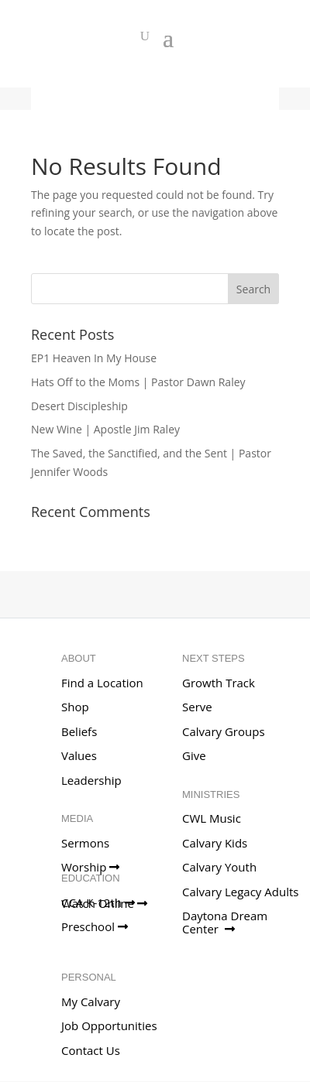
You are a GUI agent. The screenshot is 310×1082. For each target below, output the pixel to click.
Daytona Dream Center (224, 922)
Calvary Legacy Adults (240, 891)
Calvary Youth (219, 867)
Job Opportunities (109, 1025)
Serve (197, 706)
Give (194, 755)
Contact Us (90, 1050)
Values (79, 755)
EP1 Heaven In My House (94, 358)
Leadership (91, 780)
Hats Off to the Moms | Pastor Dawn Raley (138, 382)
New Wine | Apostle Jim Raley (105, 429)
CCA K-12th (98, 902)
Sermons (85, 843)
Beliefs (79, 731)
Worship (90, 867)
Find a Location (102, 682)
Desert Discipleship (79, 406)
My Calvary (90, 1001)
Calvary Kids (214, 843)
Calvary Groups (223, 731)
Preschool (94, 926)
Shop (75, 706)
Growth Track (218, 682)
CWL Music (211, 818)
